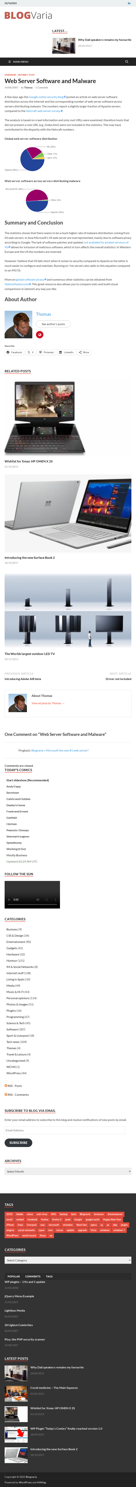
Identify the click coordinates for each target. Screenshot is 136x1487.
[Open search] (127, 62)
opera (94, 1224)
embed (20, 1219)
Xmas (43, 1235)
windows (105, 1230)
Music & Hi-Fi (15, 991)
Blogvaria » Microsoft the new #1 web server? (59, 750)
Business (12, 929)
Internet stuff (26, 75)
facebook (32, 1219)
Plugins (11, 1010)
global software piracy (30, 279)
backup (63, 1214)
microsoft (54, 1224)
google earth (92, 1219)
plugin (124, 1224)
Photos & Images (17, 1004)
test (50, 1230)
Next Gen (82, 1224)
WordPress (13, 1073)
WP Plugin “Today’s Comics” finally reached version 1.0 (66, 1428)
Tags (49, 1276)
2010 (9, 1214)
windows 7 (119, 1230)
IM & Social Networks (20, 966)
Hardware (10, 75)
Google (78, 1219)
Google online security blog (46, 97)
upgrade (82, 1230)
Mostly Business (16, 855)
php (115, 1224)
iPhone (10, 1224)
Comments (32, 1276)
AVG (53, 1214)
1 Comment (41, 87)
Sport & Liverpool (17, 1035)
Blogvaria (85, 1214)
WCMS (11, 1066)
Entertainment (15, 941)
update (70, 1230)
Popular (14, 1276)
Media (10, 985)
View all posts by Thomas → (48, 703)
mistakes (68, 1224)
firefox (44, 1219)
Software (12, 1029)
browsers (99, 1214)
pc (108, 1224)
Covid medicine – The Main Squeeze (54, 1387)
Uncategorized (15, 1060)
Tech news (12, 1041)
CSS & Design (14, 935)
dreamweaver (115, 1214)
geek (67, 1219)
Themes (11, 1048)
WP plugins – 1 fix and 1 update (25, 1281)
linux (20, 1224)
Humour (11, 960)
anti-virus (42, 1214)
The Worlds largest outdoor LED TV (30, 654)
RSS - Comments (17, 1094)
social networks (26, 1230)
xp (51, 1235)
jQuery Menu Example (19, 1296)
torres (59, 1230)
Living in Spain (15, 979)
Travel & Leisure (16, 1054)
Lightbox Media (15, 1310)
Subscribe (18, 1143)
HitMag (41, 1482)
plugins (10, 1230)
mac (42, 1224)
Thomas (28, 87)
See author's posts (53, 324)
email (9, 1219)
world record (29, 1235)
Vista (93, 1230)
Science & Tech (15, 1023)
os (102, 1224)
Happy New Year (112, 1219)
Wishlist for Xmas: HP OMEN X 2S (29, 461)
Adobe (19, 1214)
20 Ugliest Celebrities (19, 1325)
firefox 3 (56, 1219)
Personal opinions (17, 998)
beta (73, 1214)
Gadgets (11, 948)
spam (41, 1230)
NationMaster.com (16, 284)
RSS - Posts (13, 1085)
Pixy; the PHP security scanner (25, 1339)
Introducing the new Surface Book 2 (30, 558)
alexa (30, 1214)
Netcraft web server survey (43, 111)
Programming (15, 1016)
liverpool (32, 1224)
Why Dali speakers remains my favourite (104, 39)
